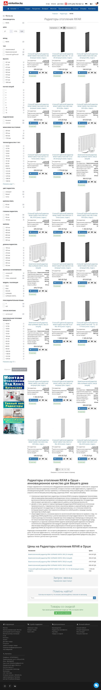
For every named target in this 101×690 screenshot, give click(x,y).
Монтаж (53, 9)
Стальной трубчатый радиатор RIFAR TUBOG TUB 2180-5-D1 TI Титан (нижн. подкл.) (38, 157)
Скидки (27, 9)
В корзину (33, 73)
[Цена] (6, 31)
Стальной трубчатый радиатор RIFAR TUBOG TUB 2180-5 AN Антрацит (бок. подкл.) (62, 383)
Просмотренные (64, 9)
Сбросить (7, 369)
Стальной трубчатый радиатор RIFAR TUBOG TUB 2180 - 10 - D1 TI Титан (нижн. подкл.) (87, 324)
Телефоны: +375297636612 (10, 657)
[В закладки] (42, 72)
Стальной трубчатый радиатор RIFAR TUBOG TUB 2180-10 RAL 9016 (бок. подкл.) (87, 215)
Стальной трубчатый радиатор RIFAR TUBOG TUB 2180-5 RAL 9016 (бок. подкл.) (62, 106)
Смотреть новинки (62, 613)
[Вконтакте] (15, 686)
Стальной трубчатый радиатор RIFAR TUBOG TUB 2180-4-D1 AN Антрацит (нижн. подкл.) (38, 56)
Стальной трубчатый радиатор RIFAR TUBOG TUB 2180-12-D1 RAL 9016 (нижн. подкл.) (87, 442)
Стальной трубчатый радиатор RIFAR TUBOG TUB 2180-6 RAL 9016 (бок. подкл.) (87, 106)
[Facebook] (10, 686)
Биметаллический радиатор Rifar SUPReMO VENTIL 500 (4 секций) (87, 157)
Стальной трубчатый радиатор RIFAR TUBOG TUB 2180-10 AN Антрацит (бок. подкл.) (38, 383)
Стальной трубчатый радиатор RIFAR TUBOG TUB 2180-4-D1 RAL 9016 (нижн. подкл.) (38, 215)
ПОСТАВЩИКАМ (7, 649)
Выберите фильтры (19, 369)
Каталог (12, 9)
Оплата (53, 4)
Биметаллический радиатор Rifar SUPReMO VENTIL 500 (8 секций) (87, 383)
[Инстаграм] (5, 686)
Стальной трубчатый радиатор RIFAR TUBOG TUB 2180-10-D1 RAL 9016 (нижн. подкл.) (62, 324)
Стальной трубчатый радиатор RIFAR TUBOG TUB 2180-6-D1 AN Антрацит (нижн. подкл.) (62, 266)
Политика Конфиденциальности (12, 647)
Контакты (92, 9)
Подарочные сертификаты (59, 630)
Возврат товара (32, 630)
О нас (48, 4)
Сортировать (54, 28)
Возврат (45, 9)
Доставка (60, 4)
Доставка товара (8, 641)
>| (68, 469)
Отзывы (83, 9)
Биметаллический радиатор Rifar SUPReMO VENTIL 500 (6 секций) (38, 266)
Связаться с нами (32, 628)
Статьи (75, 9)
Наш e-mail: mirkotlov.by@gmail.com (13, 663)
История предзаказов (83, 630)
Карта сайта (31, 632)
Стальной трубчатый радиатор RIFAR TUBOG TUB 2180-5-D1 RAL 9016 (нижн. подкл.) (62, 442)
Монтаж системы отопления (11, 634)
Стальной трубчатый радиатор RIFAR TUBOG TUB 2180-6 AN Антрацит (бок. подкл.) (87, 266)
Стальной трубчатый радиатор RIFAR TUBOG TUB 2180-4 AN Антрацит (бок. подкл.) (87, 56)
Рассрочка (36, 9)
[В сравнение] (46, 72)
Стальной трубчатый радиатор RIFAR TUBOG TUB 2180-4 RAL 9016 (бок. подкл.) (38, 442)
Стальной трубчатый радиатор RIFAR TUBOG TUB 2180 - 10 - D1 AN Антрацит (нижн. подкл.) (62, 56)
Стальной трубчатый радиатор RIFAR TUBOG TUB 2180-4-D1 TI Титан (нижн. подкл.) (62, 215)
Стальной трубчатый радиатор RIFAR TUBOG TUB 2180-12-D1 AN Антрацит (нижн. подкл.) (62, 157)
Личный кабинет (81, 628)
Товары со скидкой (57, 634)
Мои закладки (81, 632)
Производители (56, 628)
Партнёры (55, 632)
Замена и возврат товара (10, 645)
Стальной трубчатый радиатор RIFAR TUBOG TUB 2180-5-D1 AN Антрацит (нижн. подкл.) (38, 106)
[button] (97, 4)
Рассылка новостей (82, 634)
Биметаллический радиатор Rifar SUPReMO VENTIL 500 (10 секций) (38, 324)
